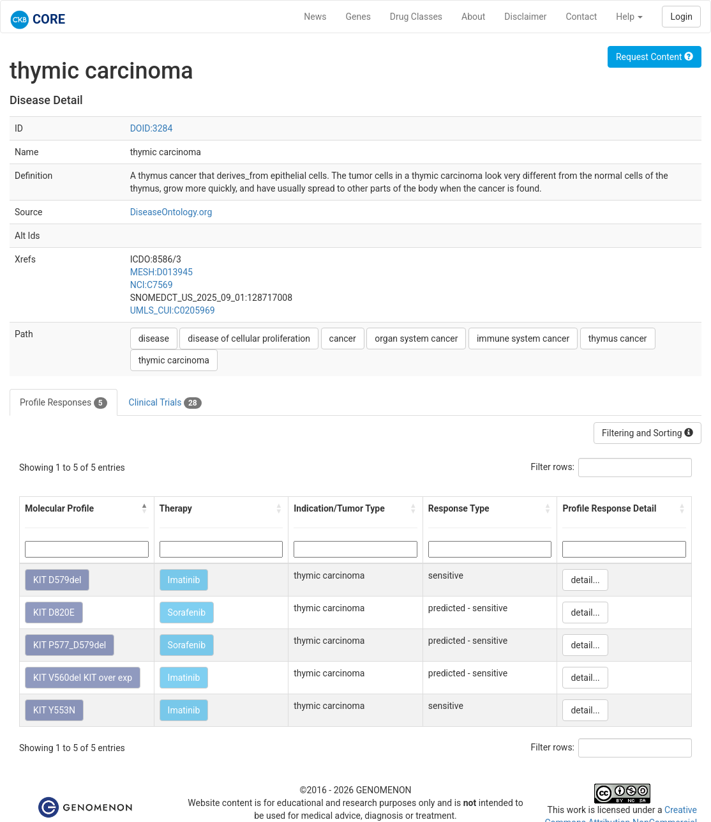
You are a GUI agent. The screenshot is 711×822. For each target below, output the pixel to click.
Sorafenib (187, 612)
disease (153, 338)
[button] (145, 508)
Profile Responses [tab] (63, 403)
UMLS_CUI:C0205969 (172, 310)
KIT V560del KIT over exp (82, 678)
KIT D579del (57, 580)
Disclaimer (525, 16)
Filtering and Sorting (647, 433)
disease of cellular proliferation (249, 338)
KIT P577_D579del (69, 645)
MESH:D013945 (161, 272)
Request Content (654, 57)
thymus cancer (617, 338)
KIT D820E (54, 612)
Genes (358, 16)
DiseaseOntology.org (171, 212)
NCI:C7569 (151, 285)
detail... (585, 580)
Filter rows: (553, 467)
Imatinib (184, 580)
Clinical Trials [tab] (165, 403)
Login (681, 16)
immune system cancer (523, 338)
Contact (581, 16)
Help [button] (629, 16)
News (315, 16)
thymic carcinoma (173, 360)
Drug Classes (416, 16)
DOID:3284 (151, 128)
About (473, 16)
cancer (342, 338)
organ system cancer (416, 338)
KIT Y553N (54, 710)
